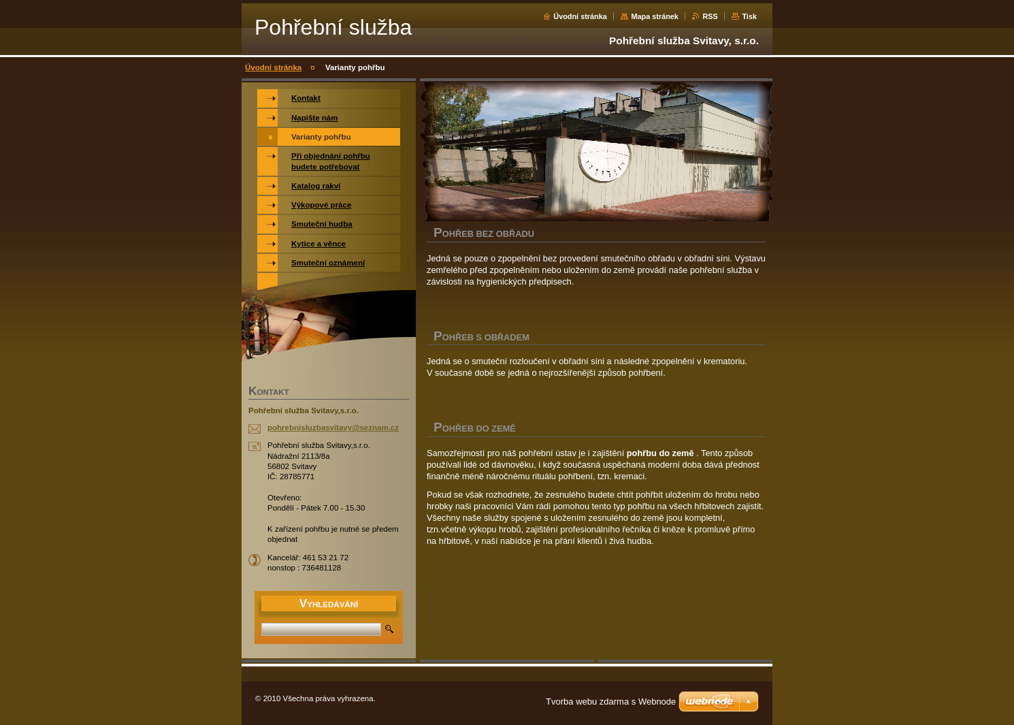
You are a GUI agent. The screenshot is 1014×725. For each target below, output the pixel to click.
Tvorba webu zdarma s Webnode (611, 701)
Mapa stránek (654, 16)
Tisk (749, 16)
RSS (709, 16)
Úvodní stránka (580, 16)
